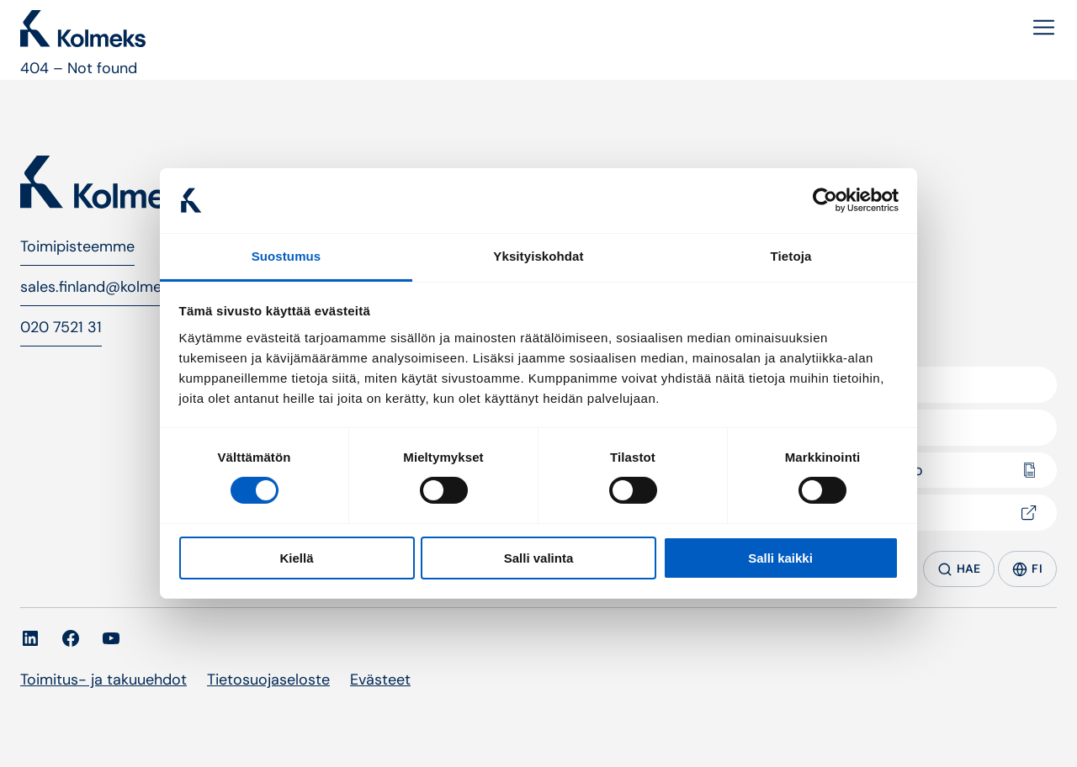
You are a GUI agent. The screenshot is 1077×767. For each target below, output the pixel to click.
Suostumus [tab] (286, 256)
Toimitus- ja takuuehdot (103, 679)
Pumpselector (864, 512)
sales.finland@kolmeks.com (115, 287)
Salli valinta (539, 558)
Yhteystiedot (860, 427)
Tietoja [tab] (791, 256)
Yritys (835, 384)
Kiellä (296, 558)
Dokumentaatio (869, 470)
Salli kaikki (780, 558)
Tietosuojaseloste (268, 679)
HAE (959, 569)
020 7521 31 (61, 327)
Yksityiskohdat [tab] (538, 256)
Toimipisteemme (77, 246)
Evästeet (380, 679)
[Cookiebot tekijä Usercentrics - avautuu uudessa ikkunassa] (825, 200)
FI (1027, 569)
